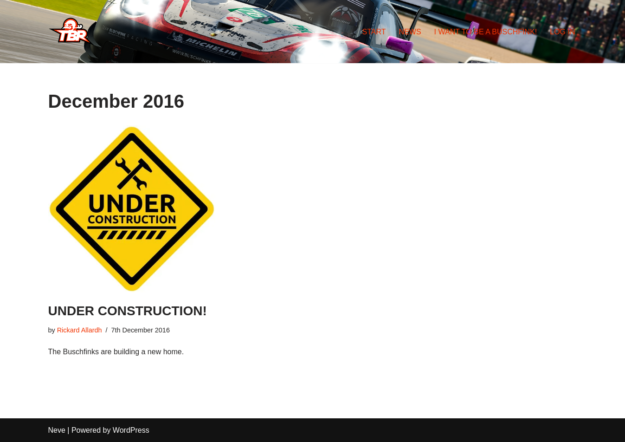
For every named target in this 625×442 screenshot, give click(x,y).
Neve (56, 430)
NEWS (410, 32)
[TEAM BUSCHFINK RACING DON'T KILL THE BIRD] (71, 31)
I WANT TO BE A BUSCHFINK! (485, 32)
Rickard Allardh (79, 330)
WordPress (131, 430)
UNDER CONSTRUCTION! (127, 311)
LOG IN (562, 32)
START (374, 32)
